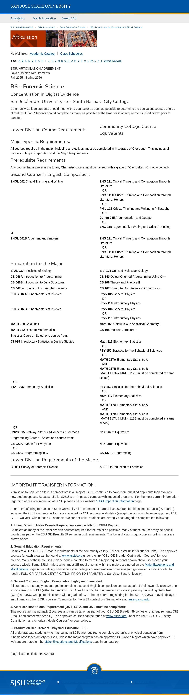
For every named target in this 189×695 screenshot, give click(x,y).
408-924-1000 (145, 682)
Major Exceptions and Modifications (68, 641)
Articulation (17, 18)
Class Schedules (71, 53)
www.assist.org (72, 555)
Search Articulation (44, 18)
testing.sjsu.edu (138, 599)
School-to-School (46, 27)
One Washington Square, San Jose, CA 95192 (92, 682)
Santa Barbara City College (72, 27)
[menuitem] (18, 18)
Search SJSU (69, 18)
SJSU (40, 6)
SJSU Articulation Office (21, 27)
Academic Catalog (42, 53)
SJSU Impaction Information (115, 501)
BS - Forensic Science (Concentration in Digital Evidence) (116, 27)
